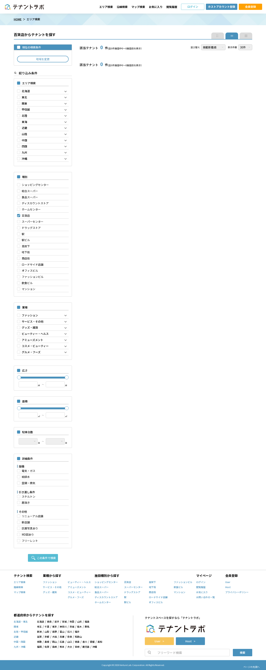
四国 (24, 146)
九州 (24, 152)
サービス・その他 (32, 321)
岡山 (54, 642)
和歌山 (78, 637)
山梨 (47, 631)
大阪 (54, 637)
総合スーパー (30, 191)
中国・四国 (19, 642)
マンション (28, 289)
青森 (49, 621)
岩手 (56, 621)
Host (228, 587)
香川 (84, 642)
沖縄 (24, 159)
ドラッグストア (31, 228)
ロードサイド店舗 (32, 264)
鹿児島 (85, 647)
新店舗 (26, 522)
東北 (24, 97)
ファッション (30, 315)
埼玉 (39, 626)
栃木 (79, 626)
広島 (62, 642)
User (227, 582)
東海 (24, 122)
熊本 (62, 647)
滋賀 (39, 637)
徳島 (77, 642)
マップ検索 (138, 7)
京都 (47, 637)
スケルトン (28, 496)
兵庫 (62, 637)
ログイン (201, 582)
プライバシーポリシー (237, 592)
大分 (69, 647)
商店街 (26, 258)
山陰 (24, 134)
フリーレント (30, 541)
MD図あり (28, 534)
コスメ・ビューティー (35, 346)
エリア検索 (106, 7)
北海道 (26, 91)
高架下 (26, 246)
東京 (54, 626)
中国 (24, 140)
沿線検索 (122, 7)
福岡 (39, 647)
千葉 (47, 626)
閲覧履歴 (171, 7)
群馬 (87, 626)
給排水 (26, 477)
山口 (69, 642)
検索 (242, 653)
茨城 (72, 626)
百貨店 (26, 215)
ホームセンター (31, 209)
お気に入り (155, 7)
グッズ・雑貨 (30, 327)
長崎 (54, 647)
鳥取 (39, 642)
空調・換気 (28, 483)
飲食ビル (27, 283)
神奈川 (63, 626)
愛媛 (92, 642)
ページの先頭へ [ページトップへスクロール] (251, 666)
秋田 (72, 621)
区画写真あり (30, 528)
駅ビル (26, 240)
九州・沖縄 (19, 647)
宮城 (64, 621)
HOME (18, 19)
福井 (77, 631)
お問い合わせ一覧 (205, 597)
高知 (100, 642)
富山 (62, 631)
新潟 (39, 631)
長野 (54, 631)
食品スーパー (30, 197)
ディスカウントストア (35, 203)
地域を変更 (43, 59)
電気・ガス (28, 471)
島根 (47, 642)
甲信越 (26, 109)
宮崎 (77, 647)
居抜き (26, 502)
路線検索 (18, 587)
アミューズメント (32, 340)
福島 (87, 621)
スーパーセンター (32, 221)
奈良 (69, 637)
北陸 (24, 116)
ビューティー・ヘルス (35, 334)
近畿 (24, 128)
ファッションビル (32, 277)
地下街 (26, 252)
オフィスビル (30, 270)
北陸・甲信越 (21, 631)
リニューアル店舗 (32, 516)
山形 (79, 621)
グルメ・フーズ (31, 352)
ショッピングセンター (35, 185)
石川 (69, 631)
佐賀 (47, 647)
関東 (24, 103)
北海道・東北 (21, 621)
